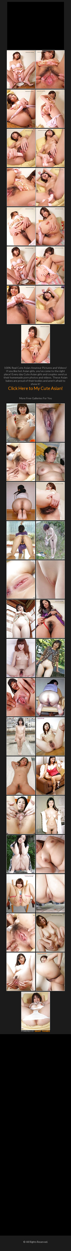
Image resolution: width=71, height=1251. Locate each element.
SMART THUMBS (42, 1031)
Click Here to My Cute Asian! (35, 388)
